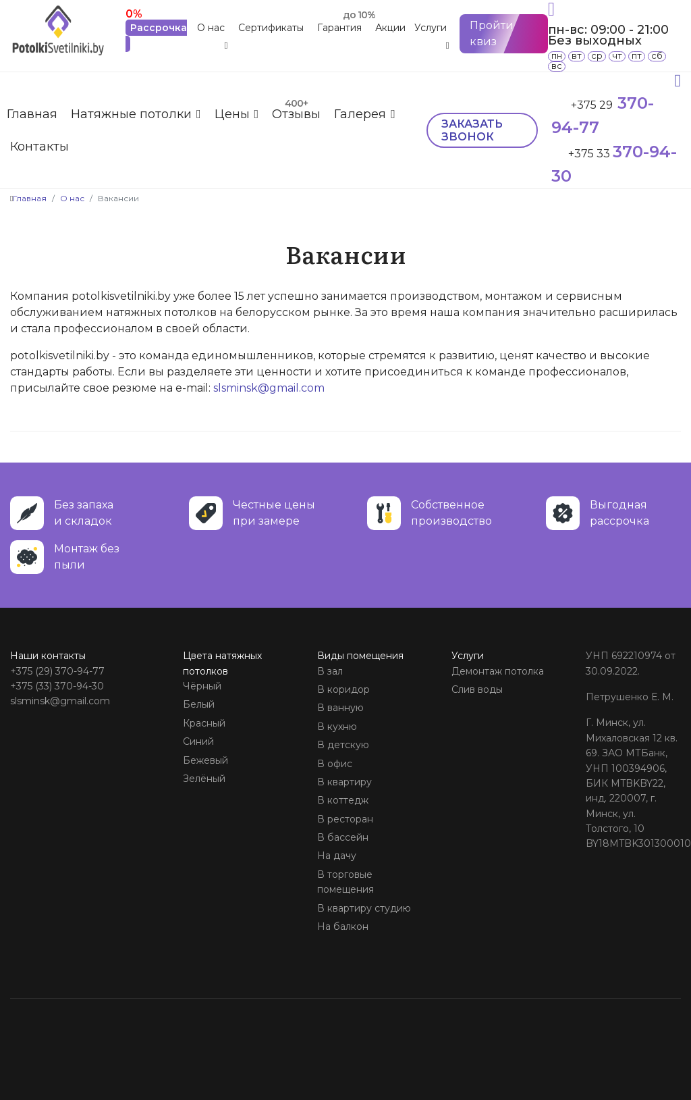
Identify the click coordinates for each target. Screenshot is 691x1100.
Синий (198, 741)
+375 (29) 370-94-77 (57, 671)
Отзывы (296, 114)
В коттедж (342, 800)
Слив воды (477, 689)
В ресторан (345, 819)
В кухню (337, 727)
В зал (330, 671)
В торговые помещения (345, 881)
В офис (334, 764)
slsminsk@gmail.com (269, 388)
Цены (232, 114)
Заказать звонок (472, 130)
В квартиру (344, 782)
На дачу (336, 855)
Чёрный (202, 686)
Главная (32, 114)
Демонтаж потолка (497, 671)
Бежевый (205, 760)
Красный (204, 723)
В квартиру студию (364, 908)
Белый (199, 704)
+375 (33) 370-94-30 (57, 686)
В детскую (343, 745)
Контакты (39, 146)
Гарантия (339, 28)
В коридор (343, 689)
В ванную (340, 708)
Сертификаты (271, 28)
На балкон (342, 926)
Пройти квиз (492, 33)
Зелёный (204, 778)
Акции (390, 28)
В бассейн (342, 837)
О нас (211, 28)
